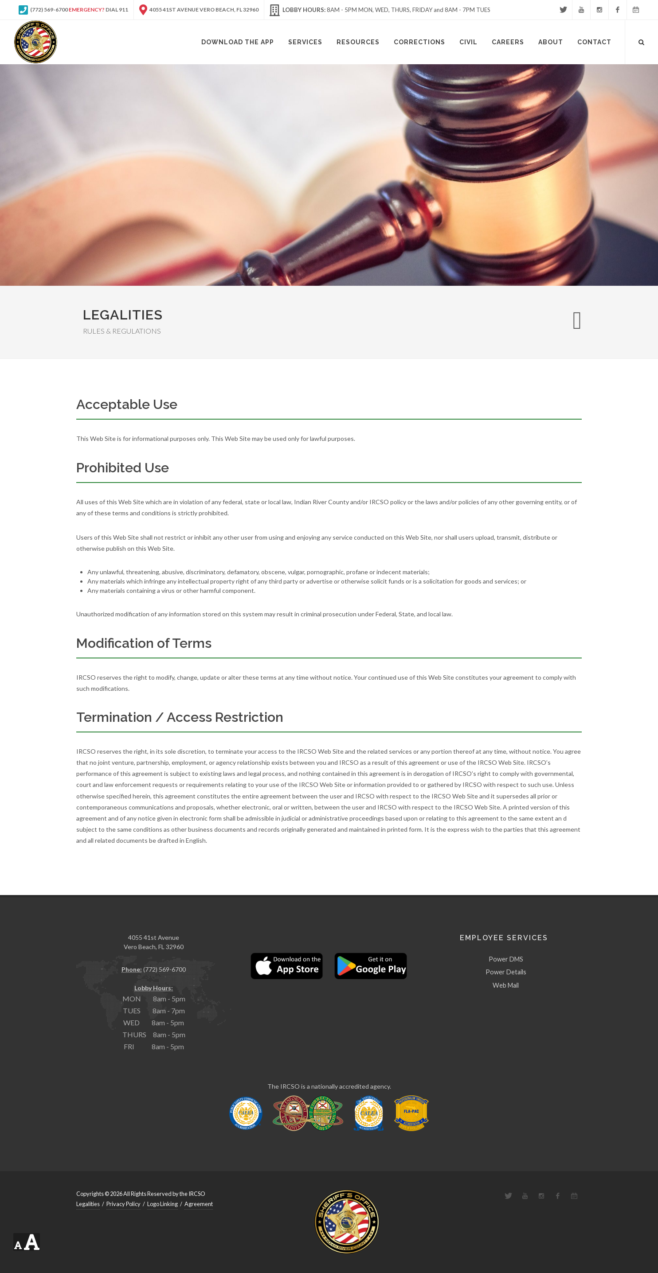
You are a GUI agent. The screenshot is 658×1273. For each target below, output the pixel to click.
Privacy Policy (123, 1203)
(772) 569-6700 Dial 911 (73, 9)
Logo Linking (162, 1203)
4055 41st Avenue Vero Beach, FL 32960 (198, 9)
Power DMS (506, 959)
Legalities (88, 1203)
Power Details (506, 972)
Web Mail (506, 985)
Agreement (198, 1203)
